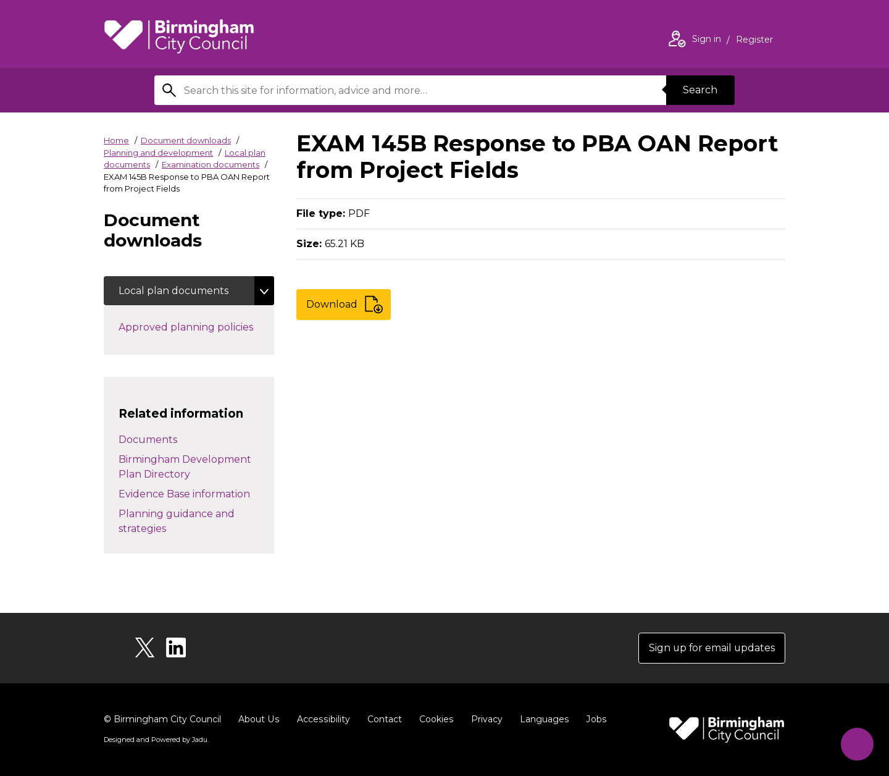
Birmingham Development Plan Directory (185, 466)
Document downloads (186, 140)
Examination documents (210, 164)
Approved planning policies (196, 327)
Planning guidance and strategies (177, 521)
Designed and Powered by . (156, 739)
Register (754, 41)
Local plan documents (174, 291)
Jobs (593, 719)
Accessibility (322, 719)
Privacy (483, 719)
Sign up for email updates (711, 648)
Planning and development (158, 153)
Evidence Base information (184, 494)
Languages (541, 719)
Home (116, 140)
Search (700, 90)
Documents (148, 439)
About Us (258, 719)
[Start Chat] (857, 744)
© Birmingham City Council (162, 719)
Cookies (434, 719)
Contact (382, 719)
